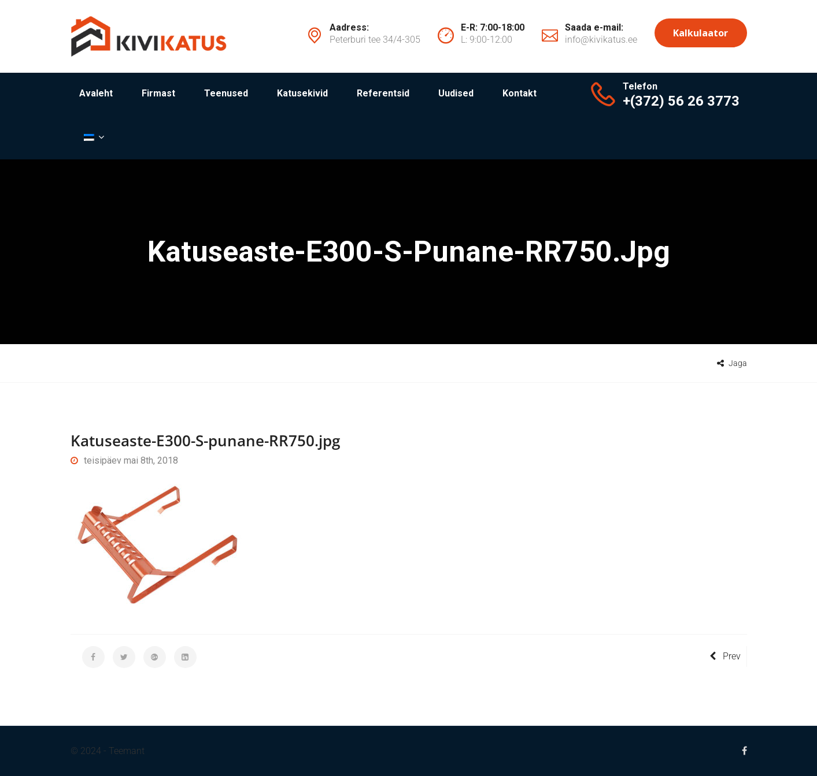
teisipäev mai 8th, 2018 (124, 460)
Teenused (226, 93)
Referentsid (383, 93)
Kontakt (519, 93)
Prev (725, 656)
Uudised (456, 93)
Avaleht (96, 93)
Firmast (158, 93)
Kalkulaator (700, 33)
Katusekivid (302, 93)
